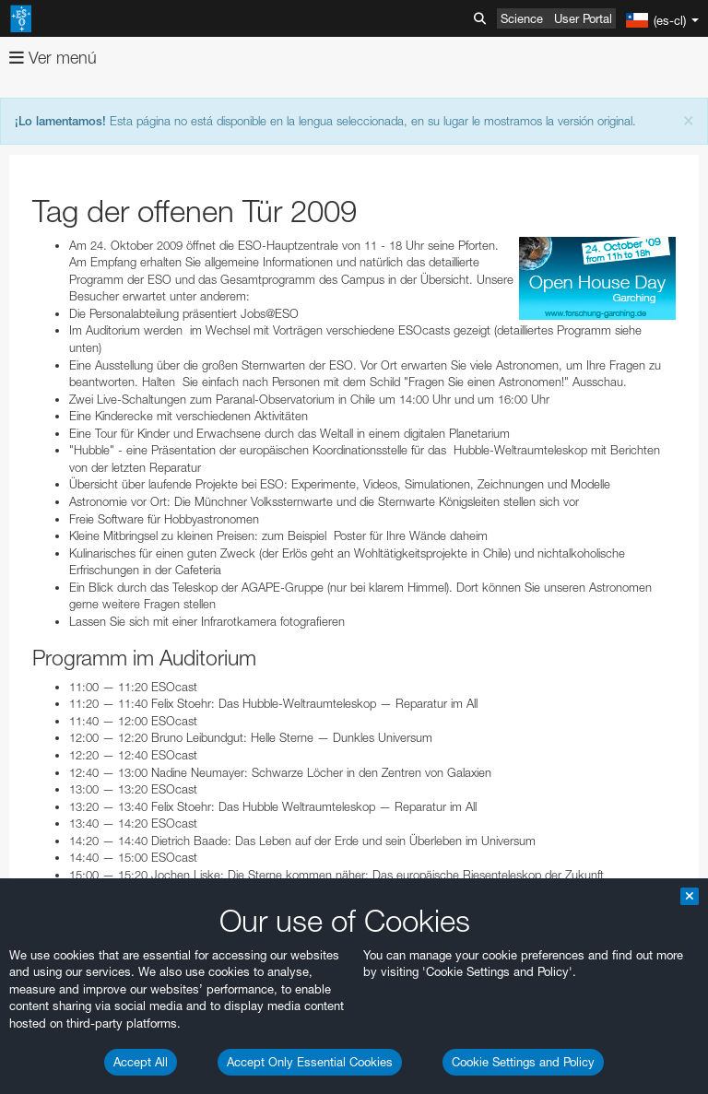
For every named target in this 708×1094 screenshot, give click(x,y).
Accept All (140, 1061)
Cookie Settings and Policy (523, 1061)
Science (522, 18)
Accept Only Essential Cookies (310, 1061)
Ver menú (53, 57)
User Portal (583, 18)
